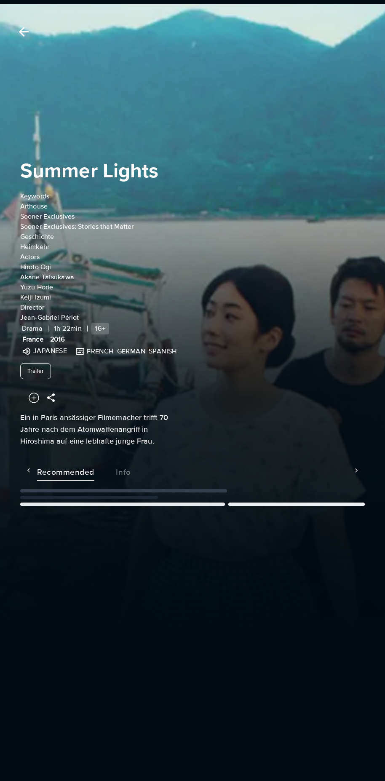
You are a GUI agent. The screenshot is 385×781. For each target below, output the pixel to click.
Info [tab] (107, 470)
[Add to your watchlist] (34, 398)
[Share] (51, 398)
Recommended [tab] (49, 470)
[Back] (22, 32)
